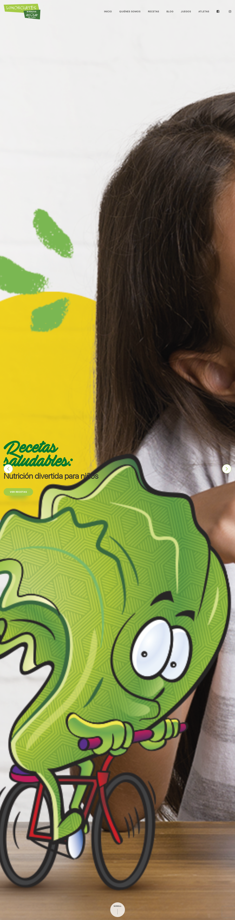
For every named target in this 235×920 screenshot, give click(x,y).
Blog (170, 11)
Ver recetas (18, 492)
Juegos (186, 11)
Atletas (203, 11)
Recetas (153, 11)
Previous (8, 468)
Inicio (108, 11)
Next (226, 468)
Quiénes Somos (130, 11)
